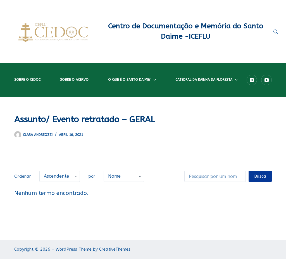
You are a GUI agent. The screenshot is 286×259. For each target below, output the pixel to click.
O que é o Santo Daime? (133, 80)
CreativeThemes (114, 249)
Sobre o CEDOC (27, 80)
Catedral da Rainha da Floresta (207, 80)
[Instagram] (252, 80)
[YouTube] (266, 80)
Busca (260, 176)
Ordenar (22, 176)
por (91, 176)
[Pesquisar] (275, 32)
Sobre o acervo (74, 80)
